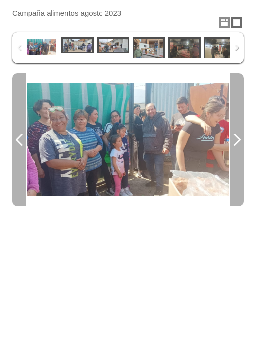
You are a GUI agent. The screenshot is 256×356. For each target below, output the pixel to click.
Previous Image (19, 139)
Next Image (237, 139)
